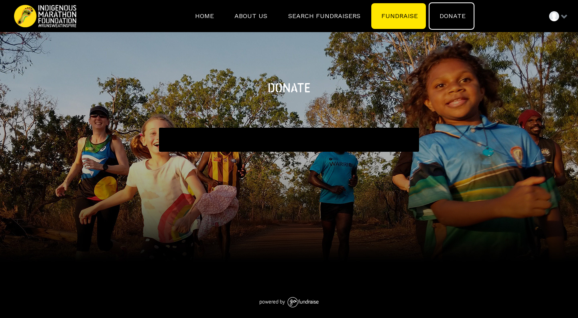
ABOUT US (250, 16)
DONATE (452, 16)
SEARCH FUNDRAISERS (323, 16)
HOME (203, 16)
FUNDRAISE (398, 16)
